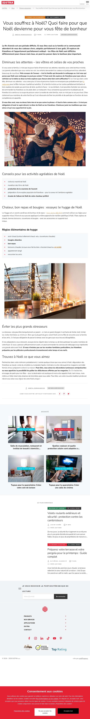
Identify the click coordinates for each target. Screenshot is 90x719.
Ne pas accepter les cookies (45, 712)
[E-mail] (38, 653)
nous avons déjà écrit (54, 270)
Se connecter (62, 654)
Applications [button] (29, 680)
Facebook (59, 451)
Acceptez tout (68, 711)
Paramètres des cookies (22, 711)
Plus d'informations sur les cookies (47, 699)
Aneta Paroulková (23, 34)
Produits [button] (28, 674)
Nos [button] (29, 677)
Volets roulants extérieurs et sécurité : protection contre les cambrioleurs (66, 573)
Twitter (68, 451)
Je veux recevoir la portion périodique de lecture (45, 646)
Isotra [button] (27, 684)
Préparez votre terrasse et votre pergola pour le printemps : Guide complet (67, 610)
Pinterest (64, 451)
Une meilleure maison (69, 34)
